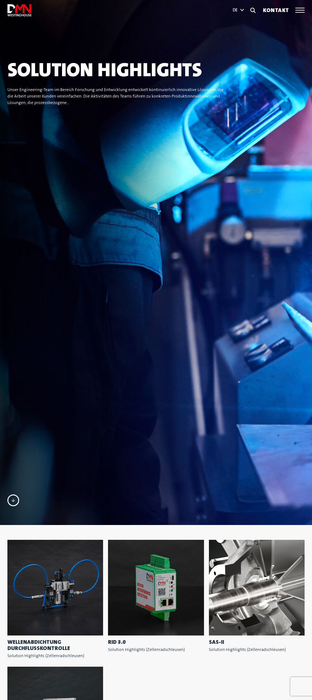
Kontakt (276, 10)
